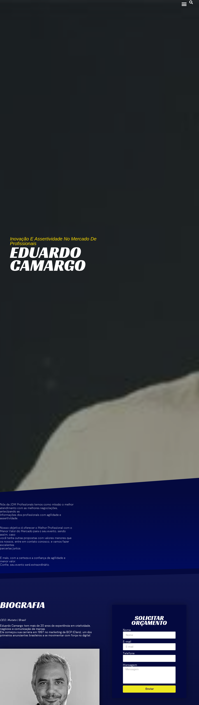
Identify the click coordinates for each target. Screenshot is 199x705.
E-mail (127, 641)
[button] (184, 4)
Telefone (129, 653)
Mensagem (130, 665)
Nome (127, 630)
